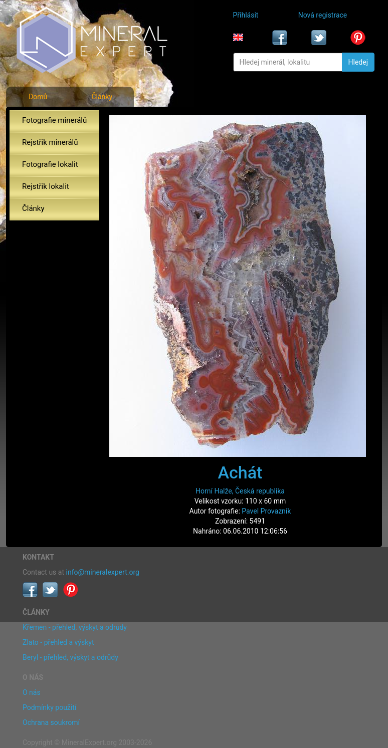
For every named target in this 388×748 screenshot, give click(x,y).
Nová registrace (322, 15)
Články (101, 97)
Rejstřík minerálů (50, 142)
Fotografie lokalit (50, 164)
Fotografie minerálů (54, 120)
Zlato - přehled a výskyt (58, 642)
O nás (32, 692)
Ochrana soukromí (51, 722)
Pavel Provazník (266, 511)
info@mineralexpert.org (102, 572)
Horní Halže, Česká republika (240, 491)
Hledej (358, 62)
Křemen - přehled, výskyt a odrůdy (75, 627)
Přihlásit (246, 15)
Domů (38, 97)
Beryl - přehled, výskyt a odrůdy (70, 657)
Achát (240, 472)
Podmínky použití (49, 707)
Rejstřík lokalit (45, 186)
